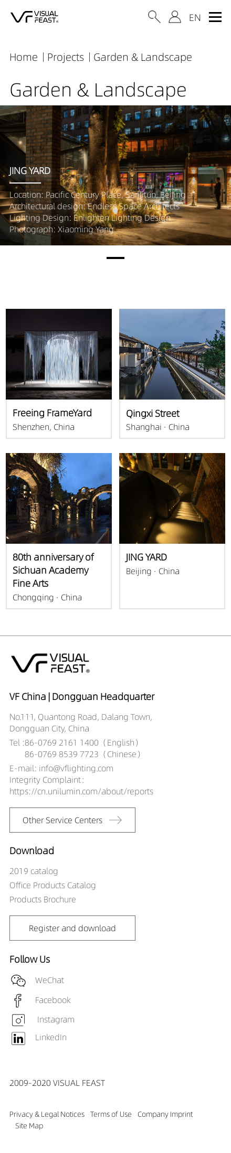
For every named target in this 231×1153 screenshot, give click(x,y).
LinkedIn (51, 1037)
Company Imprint (165, 1114)
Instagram (55, 1019)
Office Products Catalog (52, 885)
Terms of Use (111, 1114)
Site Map (29, 1125)
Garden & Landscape (142, 57)
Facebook (52, 999)
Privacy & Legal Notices (47, 1114)
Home (23, 57)
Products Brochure (42, 899)
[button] (115, 258)
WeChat (49, 979)
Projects (65, 57)
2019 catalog (33, 871)
